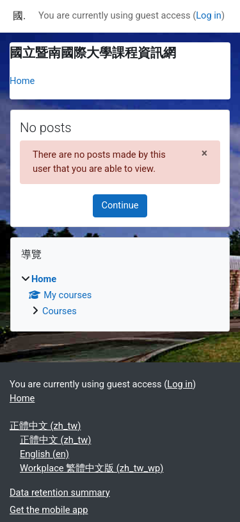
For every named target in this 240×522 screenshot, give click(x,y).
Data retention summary (60, 492)
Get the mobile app (49, 510)
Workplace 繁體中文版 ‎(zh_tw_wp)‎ (91, 468)
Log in (208, 15)
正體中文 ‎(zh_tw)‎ (45, 426)
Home (22, 81)
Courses (59, 311)
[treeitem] (120, 296)
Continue (119, 205)
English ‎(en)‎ (44, 454)
